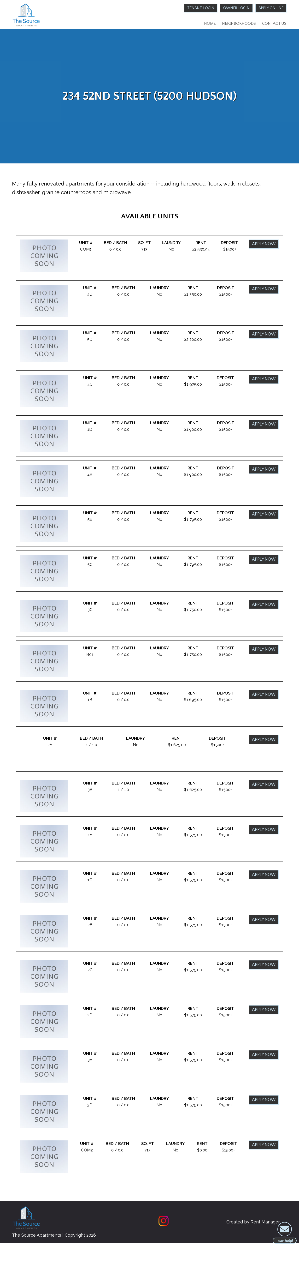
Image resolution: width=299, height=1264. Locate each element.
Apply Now (263, 247)
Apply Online (270, 8)
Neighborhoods (236, 24)
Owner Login (232, 8)
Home (207, 24)
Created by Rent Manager (248, 1243)
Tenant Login (194, 8)
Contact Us (273, 24)
